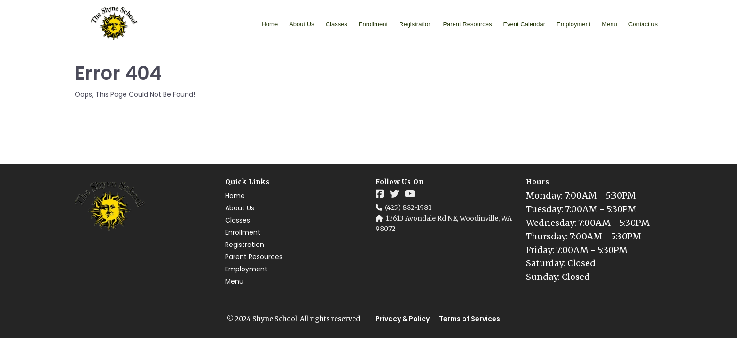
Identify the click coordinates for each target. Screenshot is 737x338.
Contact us (643, 24)
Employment (573, 24)
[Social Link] (380, 194)
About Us (301, 24)
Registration (415, 24)
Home (269, 24)
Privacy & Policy (403, 318)
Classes (336, 24)
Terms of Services (469, 318)
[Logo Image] (114, 24)
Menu (609, 24)
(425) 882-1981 (408, 207)
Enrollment (373, 24)
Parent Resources (467, 24)
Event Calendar (524, 24)
